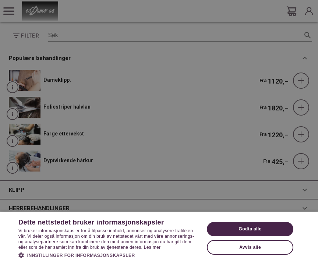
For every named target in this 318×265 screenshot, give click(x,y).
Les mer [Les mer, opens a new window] (152, 247)
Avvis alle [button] (250, 247)
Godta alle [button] (250, 229)
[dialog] (159, 132)
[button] (108, 254)
